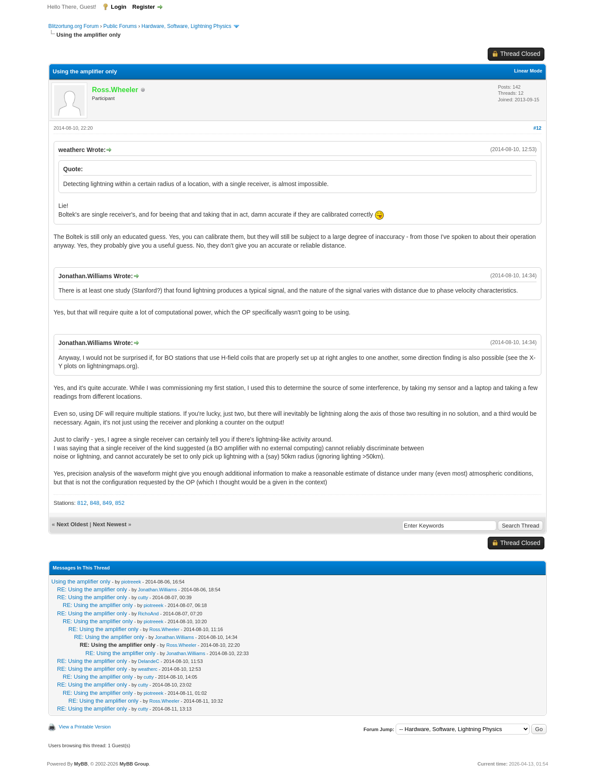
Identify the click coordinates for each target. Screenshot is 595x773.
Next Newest (110, 524)
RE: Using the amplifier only (92, 589)
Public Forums (120, 26)
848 (94, 503)
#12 (537, 128)
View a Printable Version (85, 726)
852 (120, 503)
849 (107, 503)
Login (118, 6)
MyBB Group (134, 763)
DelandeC (148, 661)
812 (82, 503)
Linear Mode (528, 70)
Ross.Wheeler (164, 629)
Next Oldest (72, 524)
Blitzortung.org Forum (73, 26)
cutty (143, 597)
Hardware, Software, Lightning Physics (186, 26)
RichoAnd (148, 613)
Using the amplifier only (80, 581)
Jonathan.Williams (157, 589)
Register (143, 6)
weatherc (147, 669)
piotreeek (131, 581)
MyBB (81, 763)
